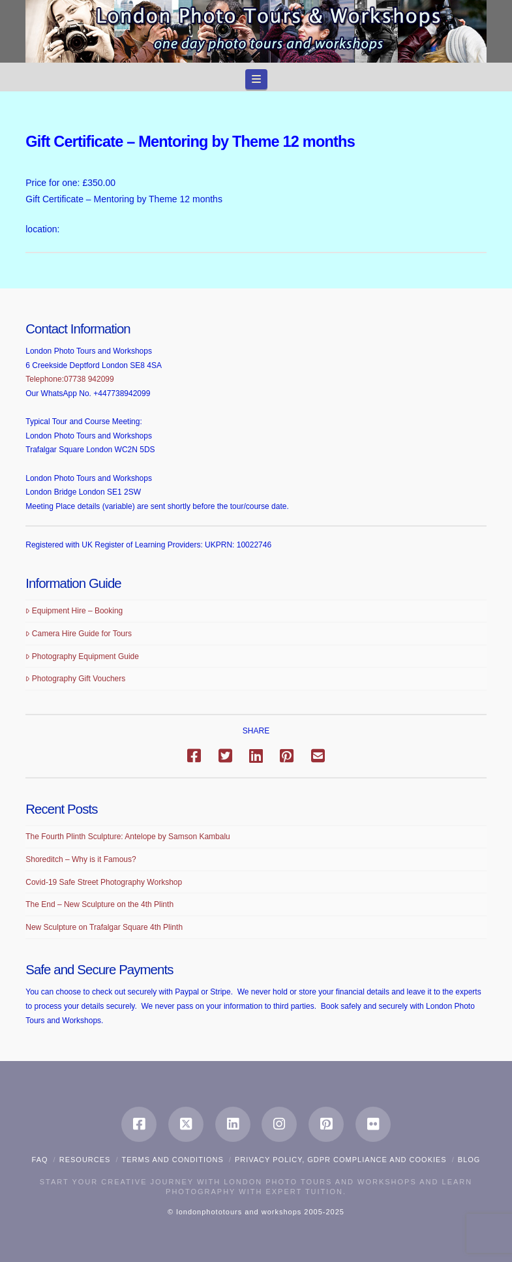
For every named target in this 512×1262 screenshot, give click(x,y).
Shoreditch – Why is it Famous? (80, 859)
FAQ (40, 1159)
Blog (469, 1159)
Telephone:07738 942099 (69, 379)
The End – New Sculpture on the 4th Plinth (99, 904)
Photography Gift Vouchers (75, 678)
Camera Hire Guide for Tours (78, 633)
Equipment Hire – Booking (74, 610)
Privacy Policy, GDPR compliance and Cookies (341, 1159)
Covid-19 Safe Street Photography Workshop (103, 882)
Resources (85, 1159)
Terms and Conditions (173, 1159)
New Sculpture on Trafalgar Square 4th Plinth (104, 927)
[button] (256, 79)
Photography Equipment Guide (82, 656)
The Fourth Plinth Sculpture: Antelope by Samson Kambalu (127, 836)
